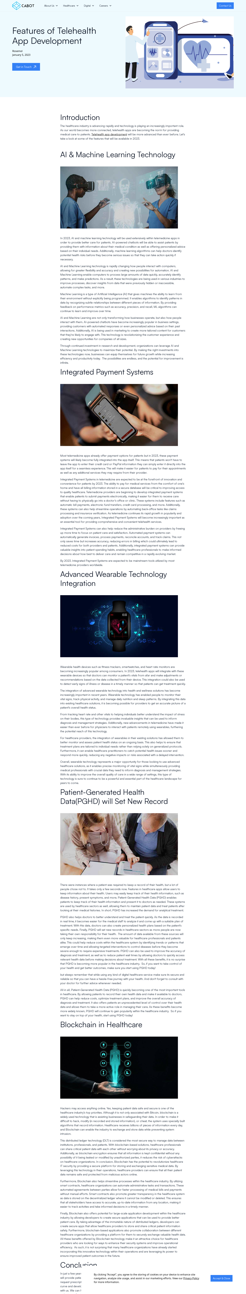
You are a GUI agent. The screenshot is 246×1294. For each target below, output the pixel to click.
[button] (51, 5)
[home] (23, 5)
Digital (87, 5)
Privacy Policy (191, 1278)
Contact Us (225, 5)
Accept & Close (221, 1278)
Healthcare (69, 5)
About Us (49, 5)
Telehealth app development (109, 134)
